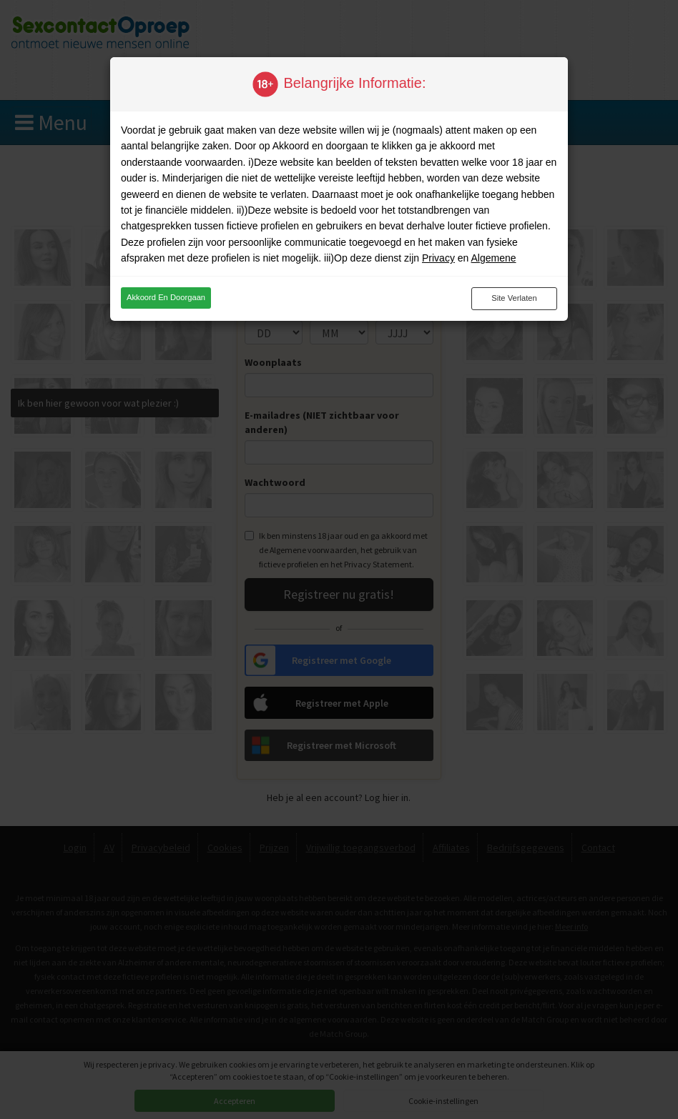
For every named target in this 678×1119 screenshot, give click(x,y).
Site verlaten (513, 298)
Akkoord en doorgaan (166, 297)
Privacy (438, 258)
